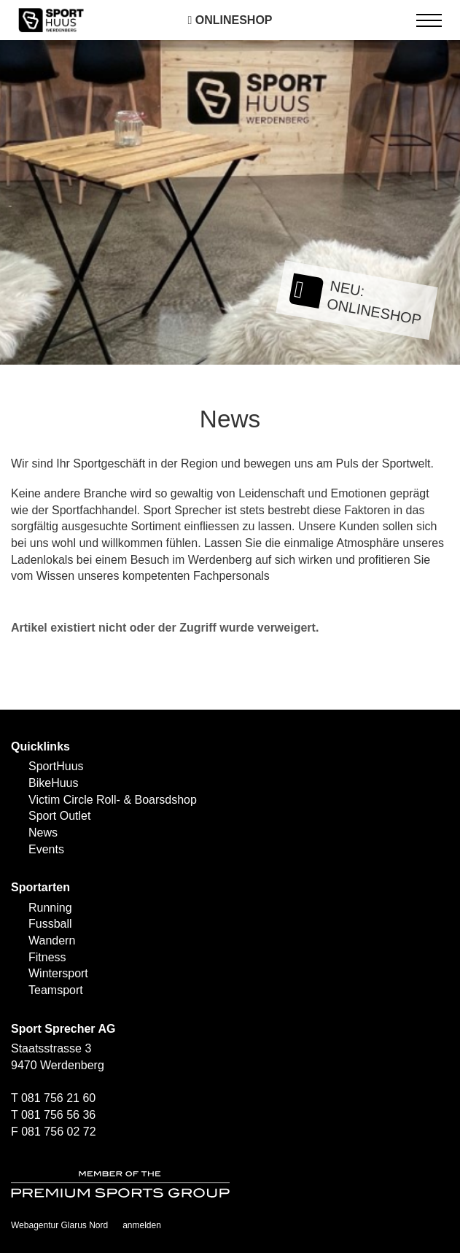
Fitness (47, 957)
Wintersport (58, 973)
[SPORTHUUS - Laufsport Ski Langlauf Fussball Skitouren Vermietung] (51, 19)
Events (46, 849)
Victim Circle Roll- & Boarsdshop (112, 800)
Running (50, 907)
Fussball (50, 924)
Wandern (51, 940)
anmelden (141, 1225)
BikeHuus (53, 783)
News (43, 832)
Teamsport (55, 990)
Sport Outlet (59, 816)
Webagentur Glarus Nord (59, 1225)
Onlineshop (229, 20)
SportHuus (56, 766)
